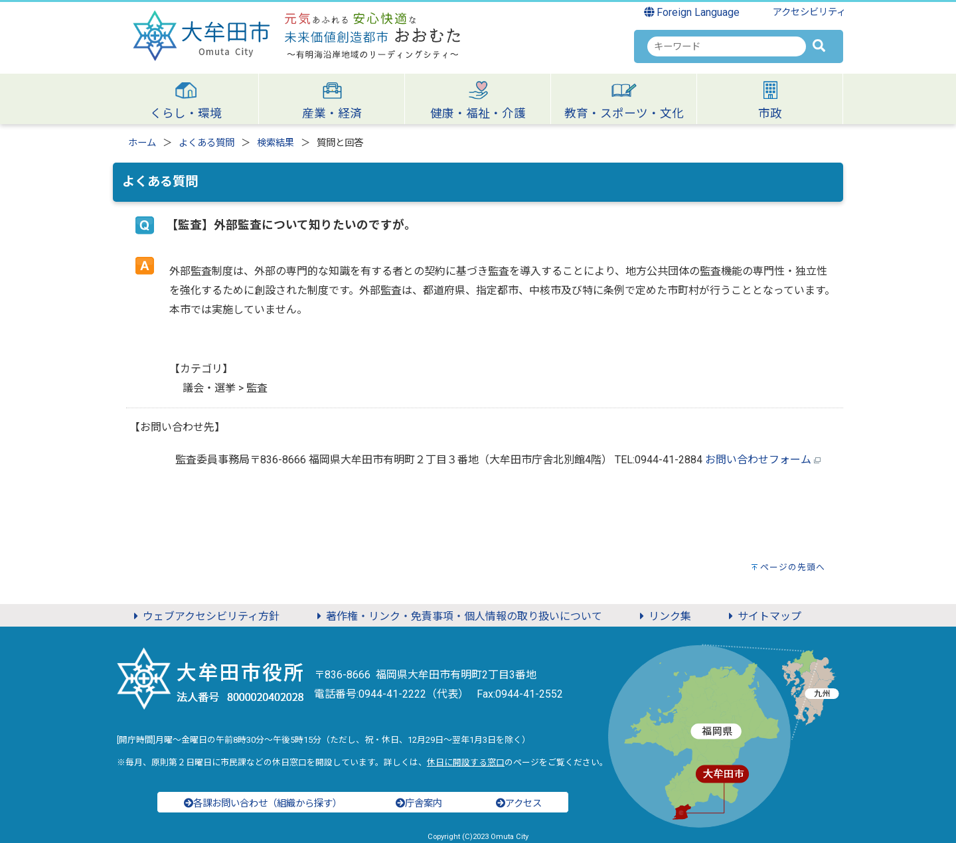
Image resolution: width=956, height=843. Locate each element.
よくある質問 (206, 143)
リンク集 (663, 616)
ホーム (142, 143)
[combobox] (726, 46)
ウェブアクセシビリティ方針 (204, 616)
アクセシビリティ (809, 12)
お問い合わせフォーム (758, 459)
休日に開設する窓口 (466, 762)
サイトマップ (762, 616)
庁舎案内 (419, 803)
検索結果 (275, 143)
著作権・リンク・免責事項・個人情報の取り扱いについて (457, 616)
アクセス (519, 803)
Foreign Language (692, 12)
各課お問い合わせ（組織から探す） (263, 803)
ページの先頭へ (792, 567)
